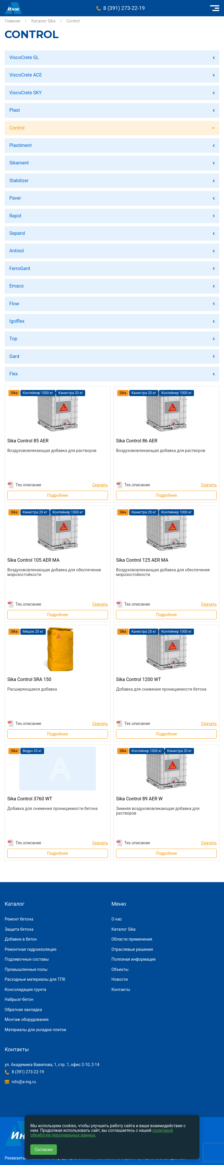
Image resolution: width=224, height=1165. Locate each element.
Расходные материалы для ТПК (35, 979)
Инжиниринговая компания (13, 8)
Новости (119, 979)
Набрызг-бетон (19, 999)
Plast (14, 110)
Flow (14, 303)
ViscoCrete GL (24, 57)
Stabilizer (19, 180)
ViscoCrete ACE (25, 75)
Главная (12, 21)
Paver (15, 198)
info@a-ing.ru (24, 1081)
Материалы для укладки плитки (35, 1029)
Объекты (120, 969)
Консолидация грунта (25, 989)
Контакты (120, 989)
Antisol (16, 250)
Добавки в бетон (21, 939)
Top (13, 338)
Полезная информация (133, 959)
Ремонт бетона (19, 919)
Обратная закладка (23, 1009)
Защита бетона (19, 929)
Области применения (131, 939)
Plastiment (20, 145)
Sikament (19, 163)
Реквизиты (15, 1158)
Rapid (15, 216)
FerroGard (19, 268)
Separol (17, 233)
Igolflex (16, 321)
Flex (13, 374)
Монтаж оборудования (26, 1019)
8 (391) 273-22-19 (124, 8)
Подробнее (57, 495)
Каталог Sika (43, 21)
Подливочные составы (27, 959)
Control (16, 128)
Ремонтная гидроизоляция (30, 949)
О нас (116, 919)
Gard (14, 356)
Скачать (100, 485)
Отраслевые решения (132, 949)
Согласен (43, 1149)
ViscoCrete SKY (25, 92)
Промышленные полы (26, 969)
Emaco (16, 286)
